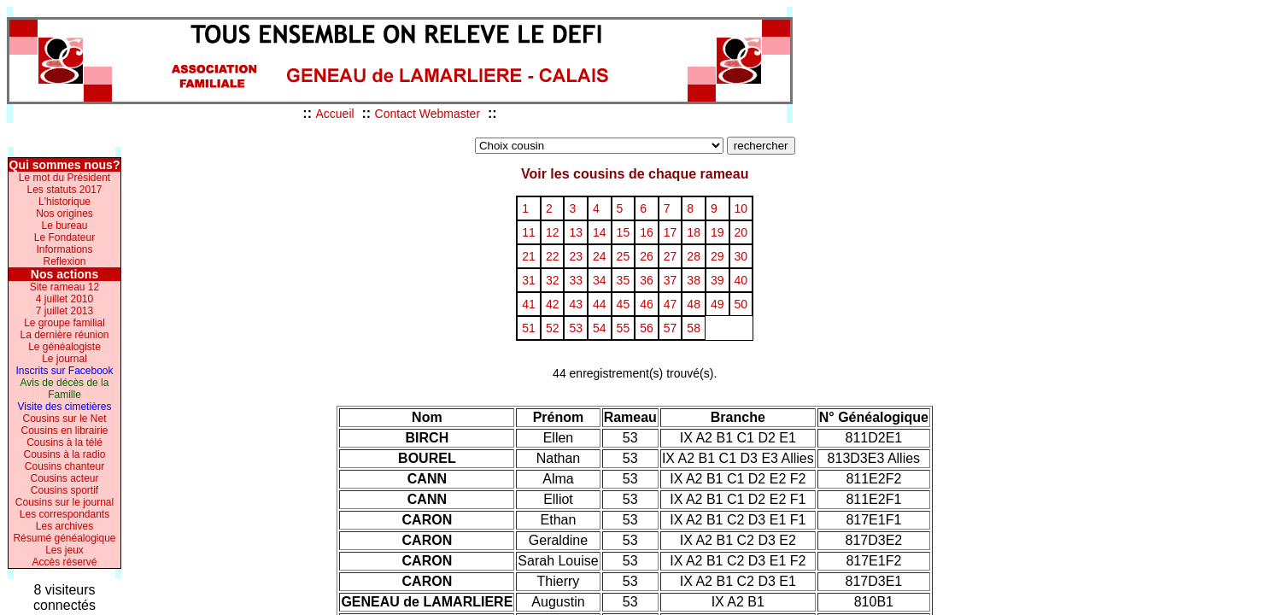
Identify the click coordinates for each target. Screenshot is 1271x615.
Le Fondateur (64, 237)
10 (741, 208)
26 (646, 256)
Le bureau (64, 225)
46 (646, 304)
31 (529, 280)
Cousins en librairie (64, 430)
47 (670, 304)
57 (670, 328)
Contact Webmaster (427, 113)
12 (552, 232)
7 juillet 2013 (64, 311)
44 (599, 304)
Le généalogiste (64, 347)
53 (576, 328)
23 (576, 256)
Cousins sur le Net (64, 419)
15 (623, 232)
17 (670, 232)
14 (599, 232)
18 (693, 232)
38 (693, 280)
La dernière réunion (64, 335)
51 (529, 328)
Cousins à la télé (64, 442)
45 (623, 304)
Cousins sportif (64, 490)
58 (693, 328)
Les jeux (64, 550)
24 (599, 256)
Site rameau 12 (64, 287)
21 (529, 256)
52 (552, 328)
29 (717, 256)
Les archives (64, 526)
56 (646, 328)
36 (646, 280)
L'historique (64, 202)
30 (741, 256)
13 (576, 232)
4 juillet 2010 (64, 299)
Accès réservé (64, 562)
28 (693, 256)
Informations (64, 249)
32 (552, 280)
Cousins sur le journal (64, 502)
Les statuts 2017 (64, 190)
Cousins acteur (64, 478)
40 (741, 280)
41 (529, 304)
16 (646, 232)
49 (717, 304)
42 (552, 304)
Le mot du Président (64, 178)
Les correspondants (64, 514)
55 (623, 328)
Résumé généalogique (64, 538)
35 (623, 280)
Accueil (334, 113)
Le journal (64, 359)
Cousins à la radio (64, 454)
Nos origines (64, 214)
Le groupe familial (64, 323)
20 (741, 232)
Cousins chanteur (64, 466)
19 (717, 232)
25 (623, 256)
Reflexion (64, 261)
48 (693, 304)
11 (529, 232)
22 (552, 256)
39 (717, 280)
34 (599, 280)
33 (576, 280)
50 (741, 304)
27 (670, 256)
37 (670, 280)
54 (599, 328)
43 (576, 304)
